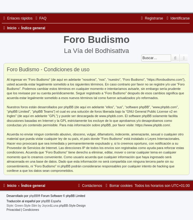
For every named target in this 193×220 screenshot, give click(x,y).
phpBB (33, 196)
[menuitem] (40, 18)
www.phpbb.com (111, 116)
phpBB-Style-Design (72, 205)
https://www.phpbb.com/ (152, 125)
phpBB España (51, 201)
